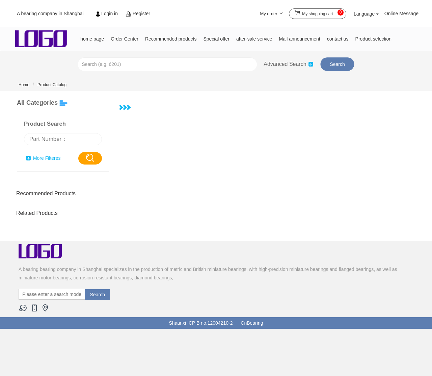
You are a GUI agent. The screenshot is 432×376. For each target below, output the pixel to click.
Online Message (401, 13)
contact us (338, 39)
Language (366, 14)
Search (337, 64)
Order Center (124, 39)
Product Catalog (51, 84)
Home (24, 84)
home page (92, 39)
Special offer (216, 39)
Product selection (373, 39)
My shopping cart (319, 12)
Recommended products (171, 39)
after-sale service (254, 39)
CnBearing (252, 323)
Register (138, 13)
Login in (107, 13)
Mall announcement (299, 39)
